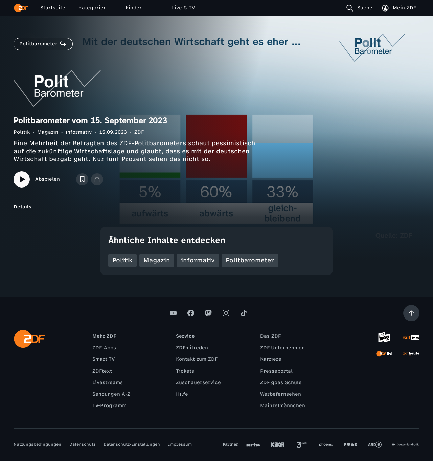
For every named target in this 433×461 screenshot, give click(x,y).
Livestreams (107, 383)
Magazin (47, 132)
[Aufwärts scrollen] (411, 313)
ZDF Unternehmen (282, 348)
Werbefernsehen (280, 394)
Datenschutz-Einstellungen (132, 444)
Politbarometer (250, 260)
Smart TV (103, 359)
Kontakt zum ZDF (197, 359)
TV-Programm (109, 406)
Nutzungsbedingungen (37, 444)
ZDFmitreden (192, 348)
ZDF (139, 132)
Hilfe (182, 394)
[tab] (22, 207)
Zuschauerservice (198, 383)
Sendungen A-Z (111, 394)
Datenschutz (82, 444)
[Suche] (361, 8)
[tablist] (216, 207)
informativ (79, 132)
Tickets (185, 371)
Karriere (270, 359)
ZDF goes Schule (281, 383)
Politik (22, 132)
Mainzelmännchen (282, 406)
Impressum (180, 444)
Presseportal (276, 371)
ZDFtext (102, 371)
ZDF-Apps (104, 348)
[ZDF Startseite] (21, 8)
